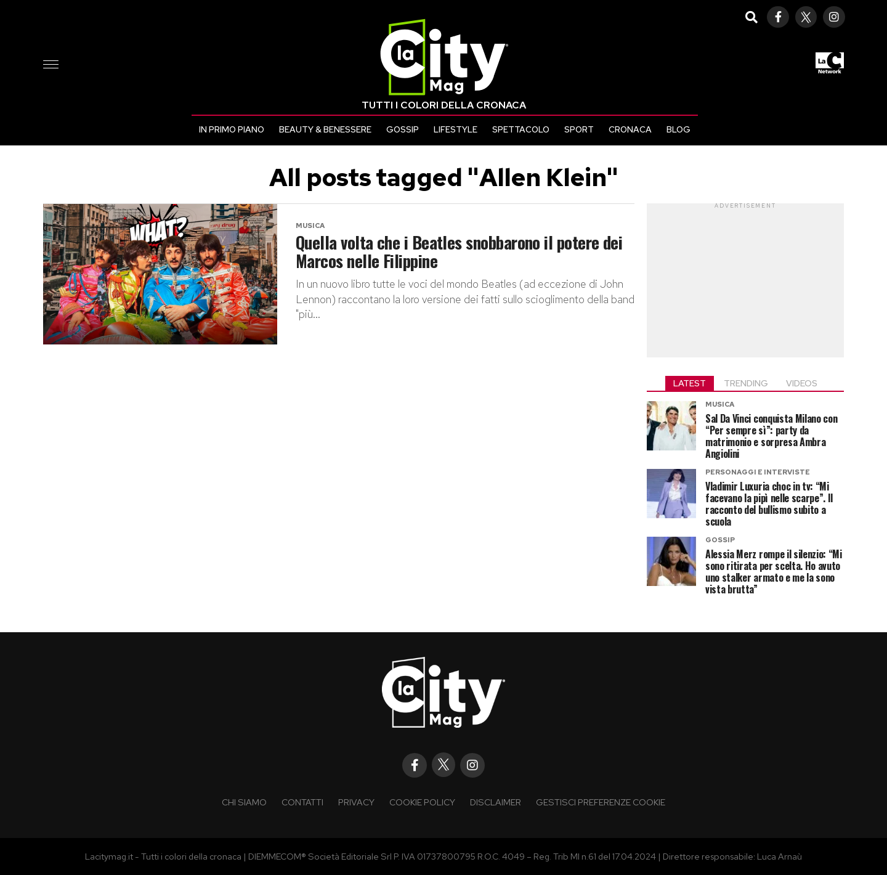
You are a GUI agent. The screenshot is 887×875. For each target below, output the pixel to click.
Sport (579, 129)
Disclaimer (495, 802)
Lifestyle (455, 129)
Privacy (356, 802)
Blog (678, 129)
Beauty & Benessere (325, 129)
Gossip (402, 129)
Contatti (302, 802)
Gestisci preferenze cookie (600, 802)
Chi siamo (244, 802)
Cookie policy (422, 802)
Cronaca (630, 129)
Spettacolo (520, 129)
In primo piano (231, 129)
